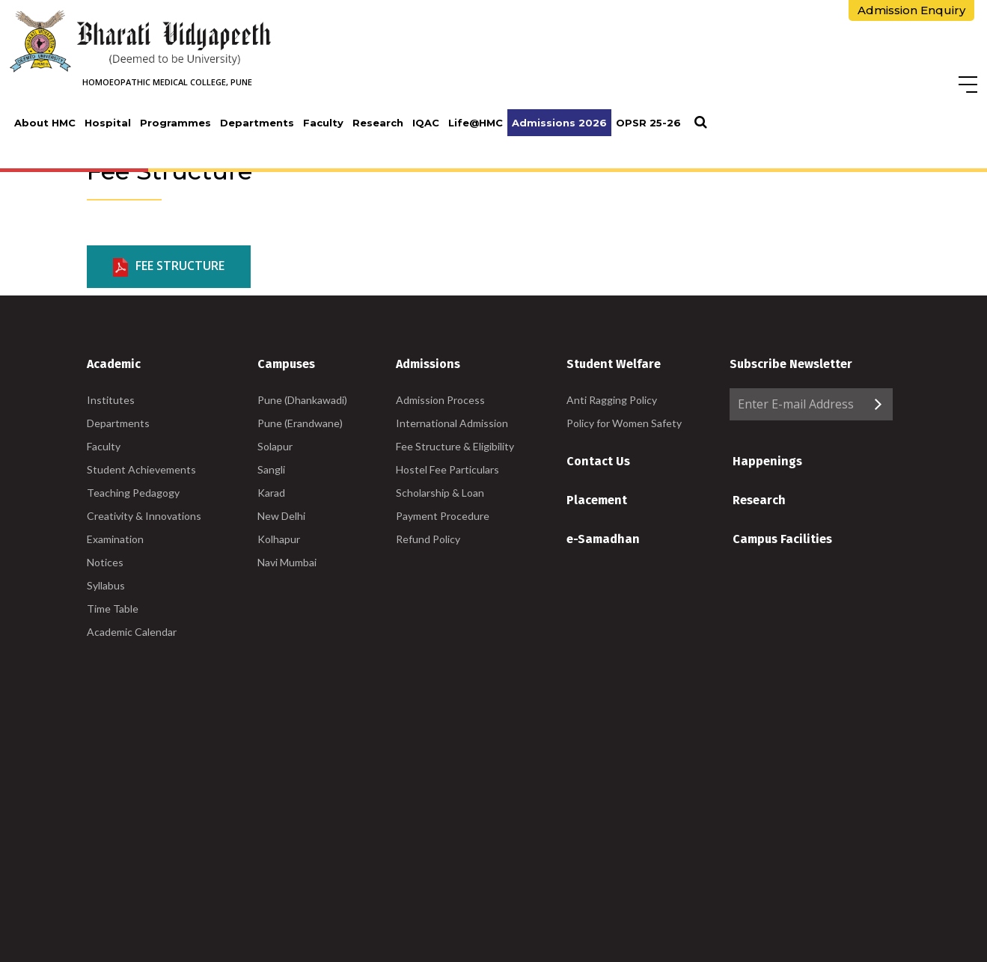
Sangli (271, 469)
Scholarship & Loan (440, 492)
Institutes (111, 399)
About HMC (45, 123)
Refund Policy (428, 539)
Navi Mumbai (287, 562)
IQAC (425, 123)
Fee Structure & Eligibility (455, 446)
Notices (105, 562)
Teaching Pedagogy (133, 492)
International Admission (452, 423)
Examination (115, 539)
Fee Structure (168, 266)
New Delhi (281, 515)
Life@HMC (475, 123)
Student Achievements (141, 469)
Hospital (108, 123)
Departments (257, 123)
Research (377, 123)
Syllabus (106, 585)
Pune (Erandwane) (300, 423)
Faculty (323, 123)
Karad (271, 492)
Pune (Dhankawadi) (302, 399)
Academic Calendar (132, 631)
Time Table (112, 608)
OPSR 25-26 (648, 123)
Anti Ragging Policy (611, 399)
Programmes (175, 123)
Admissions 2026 (559, 123)
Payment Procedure (442, 515)
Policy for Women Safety (624, 423)
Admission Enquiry (911, 10)
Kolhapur (278, 539)
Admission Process (440, 399)
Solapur (275, 446)
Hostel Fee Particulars (447, 469)
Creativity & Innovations (144, 515)
